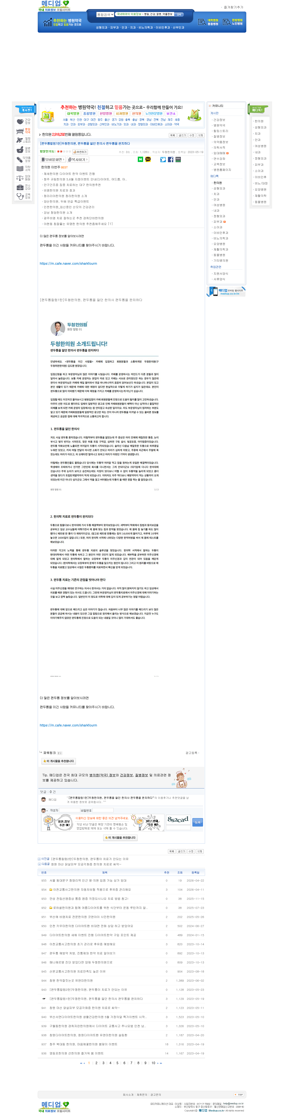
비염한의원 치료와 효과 (59, 190)
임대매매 (219, 153)
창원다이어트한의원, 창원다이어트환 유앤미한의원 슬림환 (88, 1035)
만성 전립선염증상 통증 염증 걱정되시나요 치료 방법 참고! (88, 898)
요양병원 (260, 189)
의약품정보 (220, 142)
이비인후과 (220, 233)
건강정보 (219, 120)
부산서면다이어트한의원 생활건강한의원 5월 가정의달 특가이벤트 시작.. (98, 1017)
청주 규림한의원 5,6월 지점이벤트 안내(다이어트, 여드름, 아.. (85, 179)
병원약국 (219, 125)
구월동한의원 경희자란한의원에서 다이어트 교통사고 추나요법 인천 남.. (97, 1026)
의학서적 (219, 147)
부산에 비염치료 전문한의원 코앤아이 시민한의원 (82, 917)
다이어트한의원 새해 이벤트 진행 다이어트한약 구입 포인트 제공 (92, 935)
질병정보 (219, 136)
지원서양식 (220, 273)
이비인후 (260, 177)
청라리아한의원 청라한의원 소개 (65, 196)
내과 (258, 152)
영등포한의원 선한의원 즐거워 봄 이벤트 (76, 1053)
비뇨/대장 (261, 183)
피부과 (259, 164)
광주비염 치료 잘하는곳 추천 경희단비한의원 (74, 218)
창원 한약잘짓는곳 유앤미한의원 (71, 980)
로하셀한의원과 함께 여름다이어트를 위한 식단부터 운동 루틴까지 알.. (100, 908)
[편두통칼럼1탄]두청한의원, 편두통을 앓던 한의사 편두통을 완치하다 (111, 797)
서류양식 (219, 279)
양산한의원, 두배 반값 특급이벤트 (66, 201)
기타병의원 (220, 260)
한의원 (259, 121)
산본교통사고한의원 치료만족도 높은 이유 (77, 971)
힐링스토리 (220, 131)
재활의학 (260, 195)
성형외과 (260, 127)
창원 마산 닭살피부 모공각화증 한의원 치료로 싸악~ (86, 864)
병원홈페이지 (222, 170)
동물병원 (260, 202)
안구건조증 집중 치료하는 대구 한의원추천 (72, 185)
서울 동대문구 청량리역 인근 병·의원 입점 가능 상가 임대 (87, 880)
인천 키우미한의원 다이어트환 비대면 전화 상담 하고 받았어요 (91, 926)
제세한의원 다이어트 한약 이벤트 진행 (69, 174)
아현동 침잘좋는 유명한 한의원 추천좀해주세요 (75, 224)
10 (153, 1062)
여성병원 (260, 146)
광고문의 (155, 1094)
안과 (258, 140)
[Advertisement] (142, 68)
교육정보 (219, 164)
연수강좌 (219, 158)
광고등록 (192, 753)
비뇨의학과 (220, 238)
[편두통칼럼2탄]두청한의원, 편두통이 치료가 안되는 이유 (90, 859)
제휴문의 (142, 1094)
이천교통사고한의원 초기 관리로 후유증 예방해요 (82, 944)
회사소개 (128, 1094)
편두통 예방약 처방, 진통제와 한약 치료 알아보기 (82, 953)
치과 (258, 133)
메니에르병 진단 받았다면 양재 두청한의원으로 (80, 962)
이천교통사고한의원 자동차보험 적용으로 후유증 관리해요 (92, 889)
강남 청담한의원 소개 (58, 212)
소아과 (259, 171)
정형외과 (260, 158)
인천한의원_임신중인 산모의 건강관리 (69, 207)
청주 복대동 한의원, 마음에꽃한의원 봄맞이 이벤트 (83, 1044)
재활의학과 (220, 249)
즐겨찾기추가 (232, 7)
